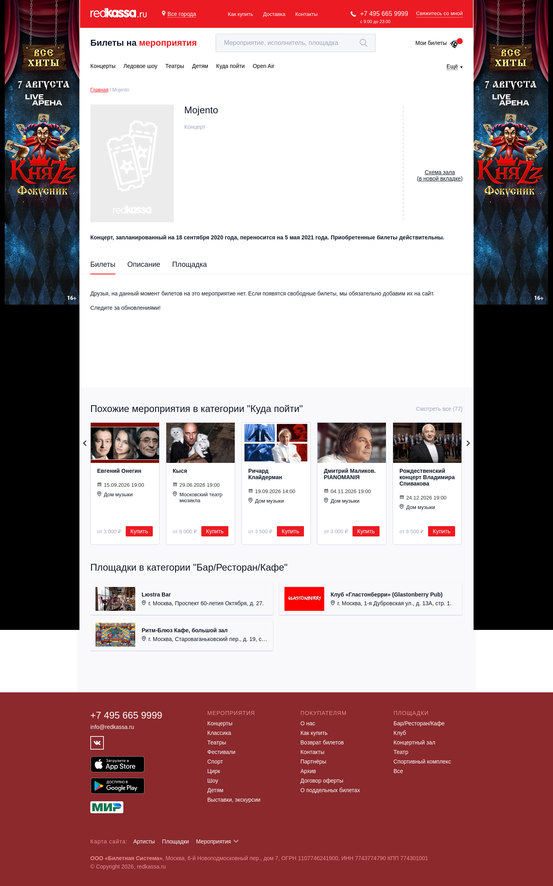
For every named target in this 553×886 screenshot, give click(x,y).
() (440, 175)
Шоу (212, 780)
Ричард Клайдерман (265, 474)
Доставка (274, 14)
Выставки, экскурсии (234, 800)
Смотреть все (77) (439, 409)
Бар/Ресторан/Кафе (419, 723)
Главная (99, 90)
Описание (143, 264)
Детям (215, 790)
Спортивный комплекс (422, 761)
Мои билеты (437, 43)
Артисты (144, 841)
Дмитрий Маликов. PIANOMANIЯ (350, 474)
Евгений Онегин (119, 471)
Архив (308, 771)
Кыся (180, 471)
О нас (307, 723)
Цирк (213, 771)
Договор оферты (321, 780)
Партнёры (313, 761)
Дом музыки (115, 494)
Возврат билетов (322, 742)
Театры (216, 742)
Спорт (215, 761)
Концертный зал (414, 742)
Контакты (306, 14)
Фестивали (221, 752)
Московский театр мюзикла (197, 497)
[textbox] (296, 43)
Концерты (219, 723)
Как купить (240, 14)
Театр (400, 752)
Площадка (189, 264)
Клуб (399, 733)
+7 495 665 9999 (384, 13)
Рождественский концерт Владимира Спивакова (427, 477)
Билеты (102, 264)
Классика (219, 733)
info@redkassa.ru (112, 727)
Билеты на (143, 43)
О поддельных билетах (330, 790)
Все (398, 771)
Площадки (175, 841)
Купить (139, 531)
